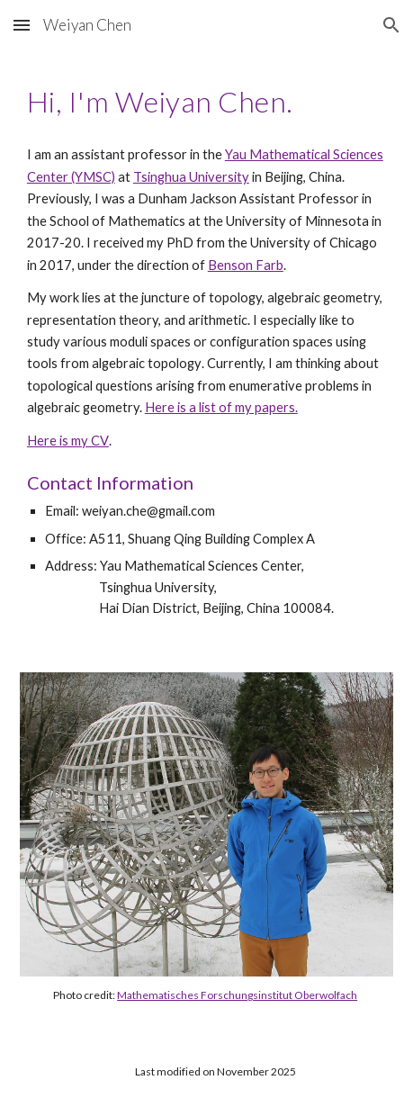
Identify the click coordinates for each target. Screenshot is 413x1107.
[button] (21, 25)
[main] (206, 101)
